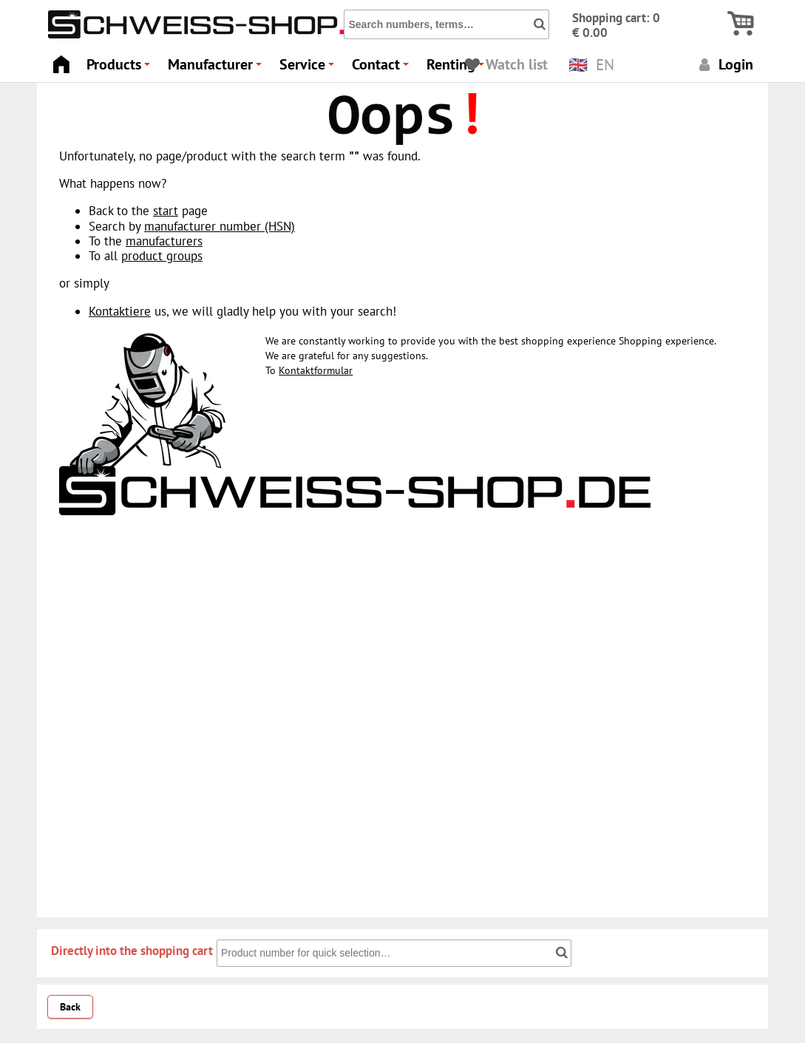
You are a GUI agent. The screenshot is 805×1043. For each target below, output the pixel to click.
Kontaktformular (316, 370)
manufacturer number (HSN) (219, 226)
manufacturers (164, 241)
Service (309, 68)
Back (70, 1006)
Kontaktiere (120, 311)
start (165, 211)
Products (120, 68)
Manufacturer (217, 68)
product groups (162, 256)
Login (724, 64)
